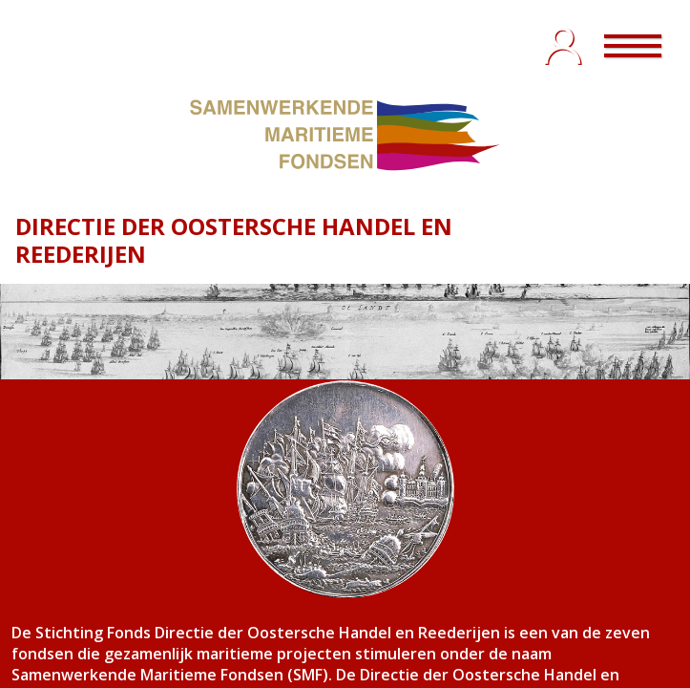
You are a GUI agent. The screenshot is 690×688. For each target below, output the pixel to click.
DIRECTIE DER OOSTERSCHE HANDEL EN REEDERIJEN (233, 239)
